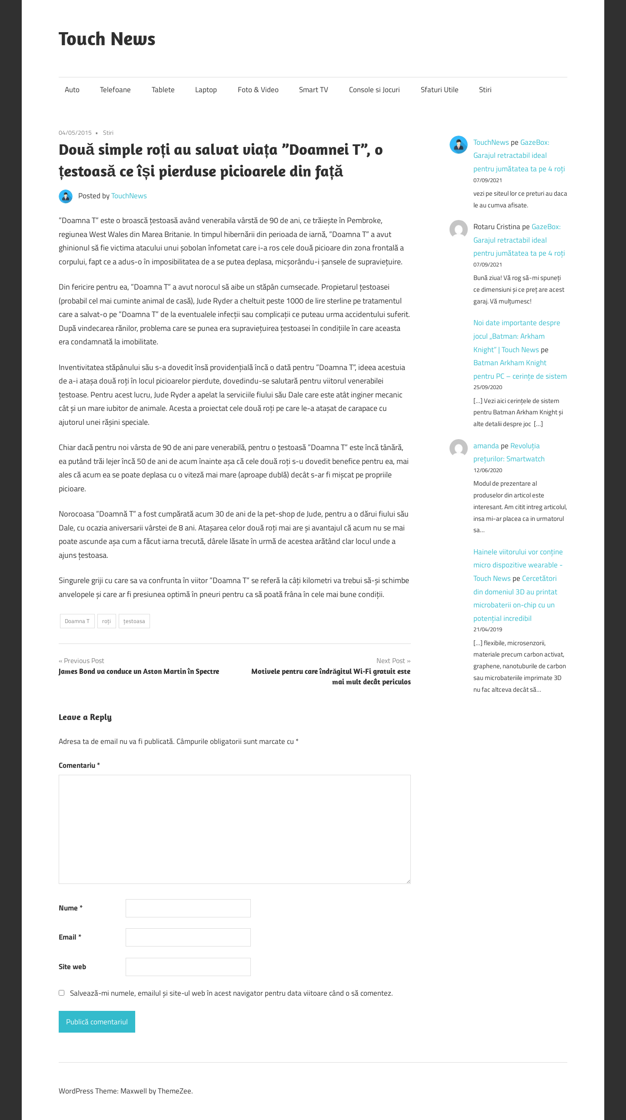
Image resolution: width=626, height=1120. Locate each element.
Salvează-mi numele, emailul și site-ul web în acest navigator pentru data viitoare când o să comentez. (231, 993)
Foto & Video (258, 89)
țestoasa (134, 621)
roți (106, 621)
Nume (71, 907)
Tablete (163, 89)
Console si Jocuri (374, 89)
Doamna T (77, 621)
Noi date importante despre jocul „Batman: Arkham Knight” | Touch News (516, 336)
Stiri (485, 89)
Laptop (206, 89)
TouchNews (129, 195)
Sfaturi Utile (440, 89)
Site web (72, 966)
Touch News (107, 38)
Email (70, 937)
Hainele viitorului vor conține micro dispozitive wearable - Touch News (518, 565)
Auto (72, 89)
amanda (486, 445)
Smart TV (313, 89)
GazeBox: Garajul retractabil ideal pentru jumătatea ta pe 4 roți (519, 155)
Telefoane (115, 89)
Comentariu (79, 765)
